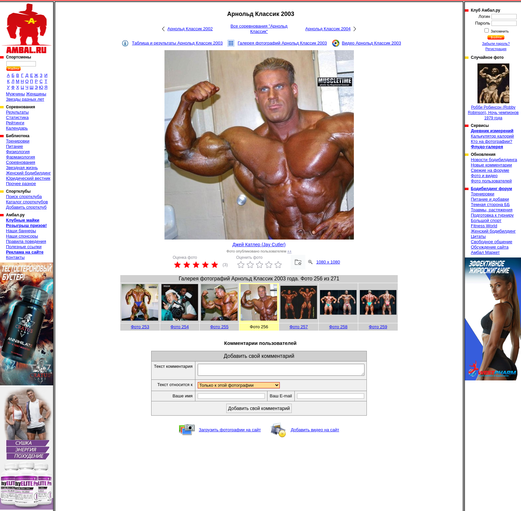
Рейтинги (15, 122)
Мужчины (15, 93)
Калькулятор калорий (492, 136)
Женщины (36, 93)
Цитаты (478, 236)
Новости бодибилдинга (494, 159)
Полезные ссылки (24, 246)
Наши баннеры (21, 230)
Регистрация (495, 49)
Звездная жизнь (22, 167)
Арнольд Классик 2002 (190, 28)
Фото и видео (484, 175)
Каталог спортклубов (27, 201)
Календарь (17, 128)
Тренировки (17, 141)
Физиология (18, 151)
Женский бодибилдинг (28, 172)
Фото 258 (338, 326)
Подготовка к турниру (492, 215)
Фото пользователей (491, 180)
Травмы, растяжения (491, 209)
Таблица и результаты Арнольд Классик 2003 (177, 43)
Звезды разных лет (25, 99)
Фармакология (20, 156)
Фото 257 (298, 326)
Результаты (17, 112)
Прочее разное (21, 183)
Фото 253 (140, 326)
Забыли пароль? (496, 44)
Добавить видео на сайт (315, 431)
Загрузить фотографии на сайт (230, 431)
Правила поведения (26, 241)
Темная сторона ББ (490, 204)
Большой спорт (486, 220)
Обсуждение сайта (489, 247)
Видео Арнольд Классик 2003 (371, 43)
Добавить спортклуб (26, 207)
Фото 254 (179, 326)
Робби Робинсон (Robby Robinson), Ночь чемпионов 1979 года (493, 91)
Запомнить (499, 31)
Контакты (15, 257)
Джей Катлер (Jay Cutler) (258, 244)
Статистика (17, 117)
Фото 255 (219, 326)
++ (289, 251)
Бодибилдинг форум (491, 188)
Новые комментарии (491, 164)
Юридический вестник (28, 178)
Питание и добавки (490, 199)
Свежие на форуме (490, 170)
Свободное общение (491, 241)
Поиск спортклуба (24, 196)
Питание (14, 146)
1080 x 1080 (328, 261)
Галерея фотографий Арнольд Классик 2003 (282, 43)
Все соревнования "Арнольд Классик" (259, 29)
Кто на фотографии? (491, 141)
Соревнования (20, 162)
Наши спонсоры (22, 236)
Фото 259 (378, 326)
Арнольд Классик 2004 (328, 28)
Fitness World (484, 225)
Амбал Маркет (485, 252)
